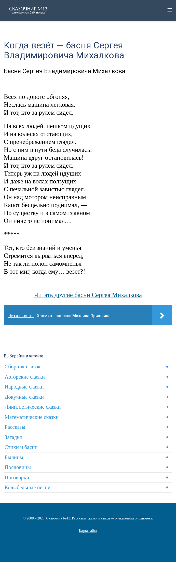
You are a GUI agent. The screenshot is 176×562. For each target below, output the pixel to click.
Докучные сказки (24, 397)
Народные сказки (24, 387)
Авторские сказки (25, 377)
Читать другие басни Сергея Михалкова (88, 294)
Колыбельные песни (27, 487)
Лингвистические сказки (33, 407)
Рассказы (15, 427)
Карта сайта (88, 531)
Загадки (13, 437)
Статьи (88, 537)
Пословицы (18, 467)
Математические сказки (32, 417)
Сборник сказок (22, 367)
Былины (14, 457)
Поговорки (17, 477)
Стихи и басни (21, 447)
